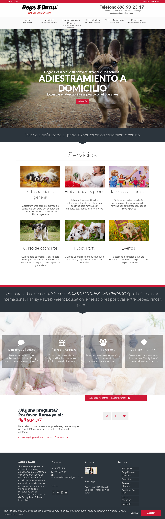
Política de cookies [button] (14, 514)
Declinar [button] (134, 513)
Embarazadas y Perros (71, 23)
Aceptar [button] (151, 513)
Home (27, 21)
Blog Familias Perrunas (129, 474)
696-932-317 (59, 471)
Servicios (49, 21)
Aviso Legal (91, 487)
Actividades (93, 21)
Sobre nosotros (126, 498)
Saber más (82, 101)
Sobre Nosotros (115, 21)
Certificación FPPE (128, 491)
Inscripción (127, 468)
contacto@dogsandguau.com (34, 437)
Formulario (61, 437)
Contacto (136, 21)
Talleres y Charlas (127, 485)
